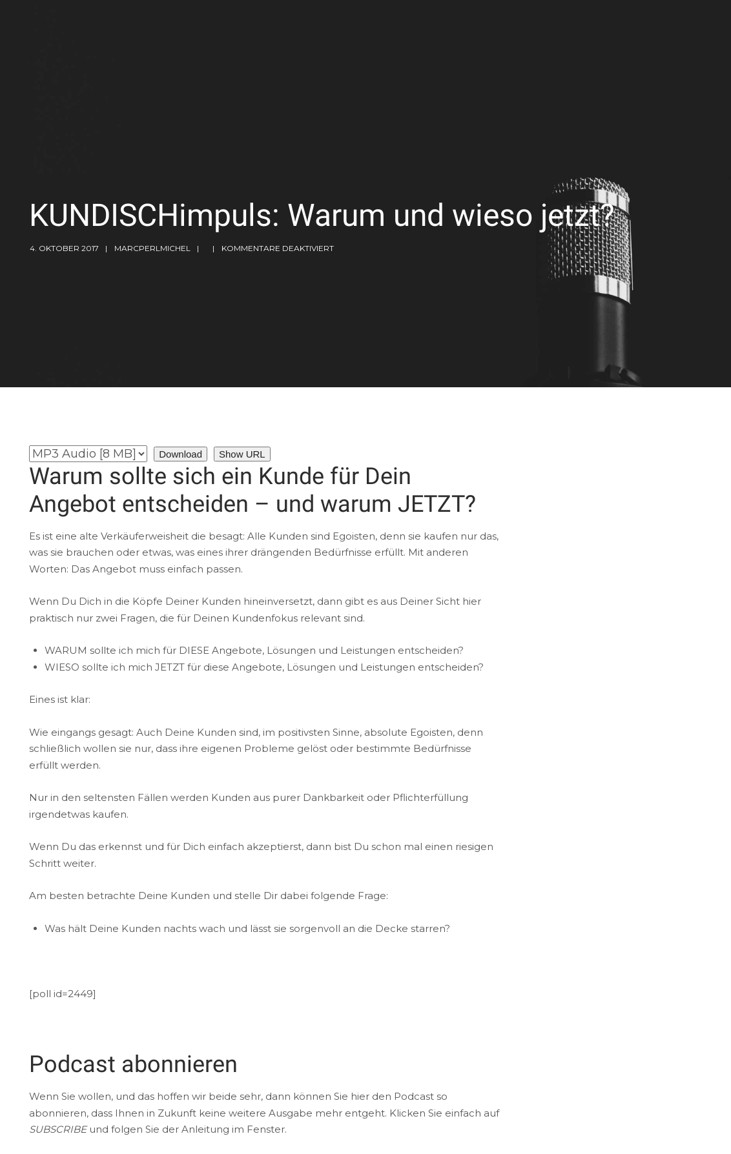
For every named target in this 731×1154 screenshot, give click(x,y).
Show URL (242, 454)
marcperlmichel (152, 248)
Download (180, 454)
